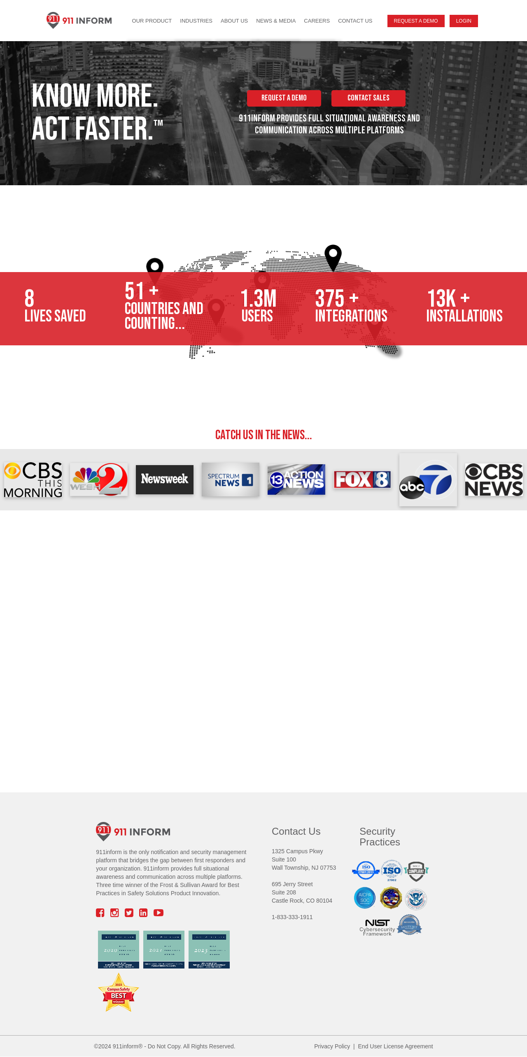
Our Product (152, 21)
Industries (196, 21)
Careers (317, 21)
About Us (234, 21)
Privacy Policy (332, 1046)
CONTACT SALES (368, 98)
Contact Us (355, 21)
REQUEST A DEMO (284, 98)
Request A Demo (416, 21)
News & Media (276, 21)
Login (463, 21)
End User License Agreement (395, 1046)
